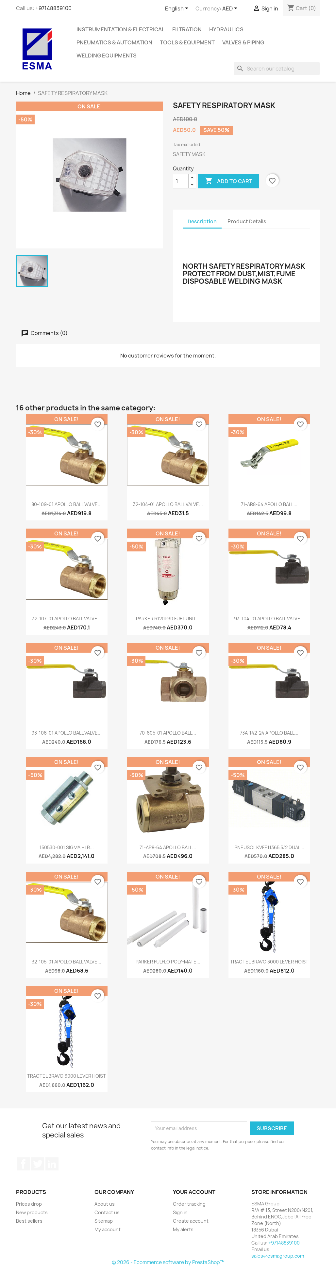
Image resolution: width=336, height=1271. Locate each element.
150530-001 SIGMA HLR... (67, 847)
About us (104, 1204)
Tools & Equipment (187, 42)
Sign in (180, 1212)
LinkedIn (52, 1163)
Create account (191, 1221)
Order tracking (189, 1204)
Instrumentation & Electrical (120, 29)
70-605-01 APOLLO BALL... (168, 733)
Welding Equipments (106, 55)
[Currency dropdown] (231, 9)
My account (107, 1229)
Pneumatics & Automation (114, 42)
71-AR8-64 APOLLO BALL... (269, 504)
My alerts (183, 1229)
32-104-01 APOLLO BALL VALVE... (168, 504)
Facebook (23, 1163)
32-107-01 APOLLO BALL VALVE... (66, 618)
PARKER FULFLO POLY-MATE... (168, 962)
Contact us (107, 1212)
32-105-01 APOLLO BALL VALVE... (66, 962)
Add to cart (228, 181)
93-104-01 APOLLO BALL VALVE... (269, 618)
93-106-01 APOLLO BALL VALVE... (66, 733)
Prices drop (29, 1204)
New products (32, 1212)
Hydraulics (226, 29)
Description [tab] (202, 221)
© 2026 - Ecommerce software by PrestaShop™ (168, 1262)
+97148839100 (53, 8)
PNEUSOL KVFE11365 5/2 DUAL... (269, 847)
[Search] (277, 68)
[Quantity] (181, 181)
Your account (194, 1192)
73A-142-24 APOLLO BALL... (269, 733)
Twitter (37, 1163)
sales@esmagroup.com (277, 1256)
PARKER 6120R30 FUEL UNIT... (168, 618)
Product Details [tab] (246, 221)
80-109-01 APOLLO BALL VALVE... (66, 504)
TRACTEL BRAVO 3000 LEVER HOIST (269, 962)
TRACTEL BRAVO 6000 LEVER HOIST (66, 1076)
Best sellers (29, 1221)
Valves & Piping (243, 42)
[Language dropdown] (178, 9)
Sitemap (103, 1221)
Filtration (187, 29)
